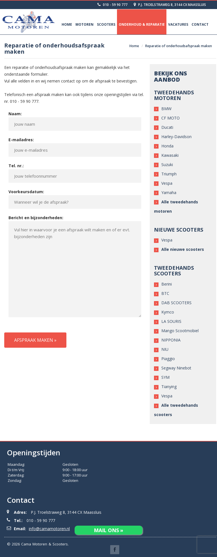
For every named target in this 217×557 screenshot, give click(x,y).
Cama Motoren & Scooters (44, 544)
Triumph (169, 174)
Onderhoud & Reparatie (142, 24)
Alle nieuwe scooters (182, 249)
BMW (166, 108)
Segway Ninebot (176, 368)
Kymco (167, 312)
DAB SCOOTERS (176, 302)
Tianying (169, 386)
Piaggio (168, 358)
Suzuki (167, 164)
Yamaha (168, 192)
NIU (164, 349)
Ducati (167, 127)
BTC (165, 293)
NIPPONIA (171, 340)
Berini (166, 284)
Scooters (106, 24)
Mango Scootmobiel (180, 330)
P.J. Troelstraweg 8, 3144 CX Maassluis (170, 4)
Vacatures (178, 24)
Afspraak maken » (35, 340)
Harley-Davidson (176, 136)
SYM (165, 377)
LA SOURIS (171, 321)
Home (67, 24)
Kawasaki (170, 155)
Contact (200, 24)
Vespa (166, 183)
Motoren (84, 24)
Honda (167, 146)
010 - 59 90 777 (112, 4)
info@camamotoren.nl (49, 528)
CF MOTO (170, 118)
